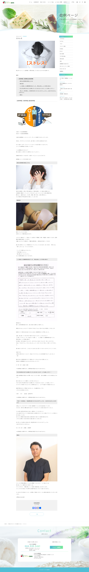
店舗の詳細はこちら (56, 542)
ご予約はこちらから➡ (20, 497)
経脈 (60, 61)
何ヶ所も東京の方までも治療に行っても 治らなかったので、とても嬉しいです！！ (37, 88)
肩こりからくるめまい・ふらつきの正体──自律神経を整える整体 (66, 98)
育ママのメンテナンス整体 (65, 66)
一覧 (37, 514)
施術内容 (22, 83)
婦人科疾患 (62, 53)
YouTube (61, 41)
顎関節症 (61, 71)
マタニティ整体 (63, 46)
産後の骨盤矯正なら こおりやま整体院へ (66, 83)
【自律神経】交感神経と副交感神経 (25, 78)
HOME (5, 523)
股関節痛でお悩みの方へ (64, 63)
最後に (21, 94)
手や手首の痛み (63, 56)
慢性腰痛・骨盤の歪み (66, 93)
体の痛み (61, 48)
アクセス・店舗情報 (56, 547)
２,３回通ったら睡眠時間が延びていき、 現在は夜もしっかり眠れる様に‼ (35, 86)
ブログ (61, 43)
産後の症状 (62, 58)
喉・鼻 (61, 51)
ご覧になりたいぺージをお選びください (15, 523)
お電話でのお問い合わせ (32, 542)
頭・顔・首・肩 (63, 68)
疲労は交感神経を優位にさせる (26, 81)
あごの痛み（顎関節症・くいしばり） (66, 78)
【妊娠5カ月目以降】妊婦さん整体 (66, 89)
